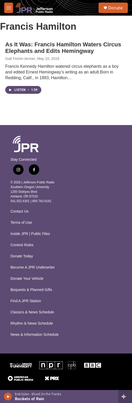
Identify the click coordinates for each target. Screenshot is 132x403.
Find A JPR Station (25, 301)
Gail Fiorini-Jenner (20, 59)
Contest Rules (21, 245)
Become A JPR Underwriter (32, 267)
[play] (8, 396)
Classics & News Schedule (32, 312)
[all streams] (125, 396)
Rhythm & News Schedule (31, 323)
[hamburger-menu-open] (8, 8)
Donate (115, 7)
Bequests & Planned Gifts (31, 290)
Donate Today (21, 256)
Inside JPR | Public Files (30, 234)
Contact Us (19, 211)
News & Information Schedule (34, 335)
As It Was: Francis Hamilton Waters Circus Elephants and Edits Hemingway (63, 47)
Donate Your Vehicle (26, 279)
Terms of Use (21, 223)
